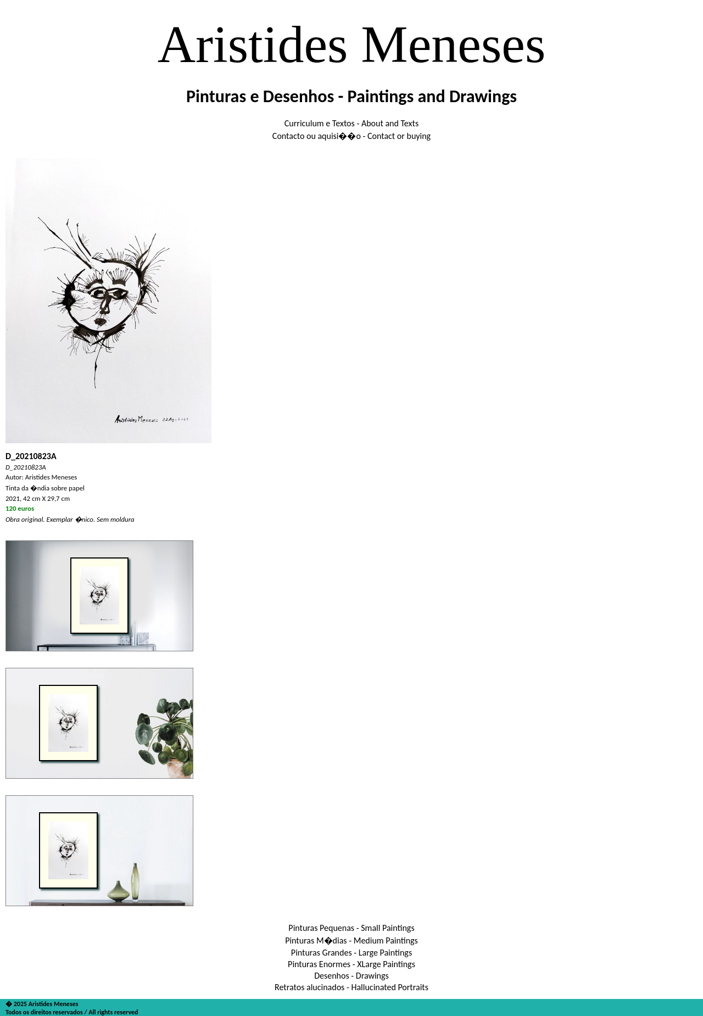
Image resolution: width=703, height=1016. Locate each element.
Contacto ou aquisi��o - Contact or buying (351, 136)
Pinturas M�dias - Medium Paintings (351, 940)
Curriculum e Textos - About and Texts (351, 123)
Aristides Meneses (352, 44)
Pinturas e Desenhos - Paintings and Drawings (351, 96)
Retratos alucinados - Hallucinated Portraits (351, 987)
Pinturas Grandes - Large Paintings (351, 952)
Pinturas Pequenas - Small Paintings (351, 928)
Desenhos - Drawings (351, 975)
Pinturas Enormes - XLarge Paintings (351, 964)
